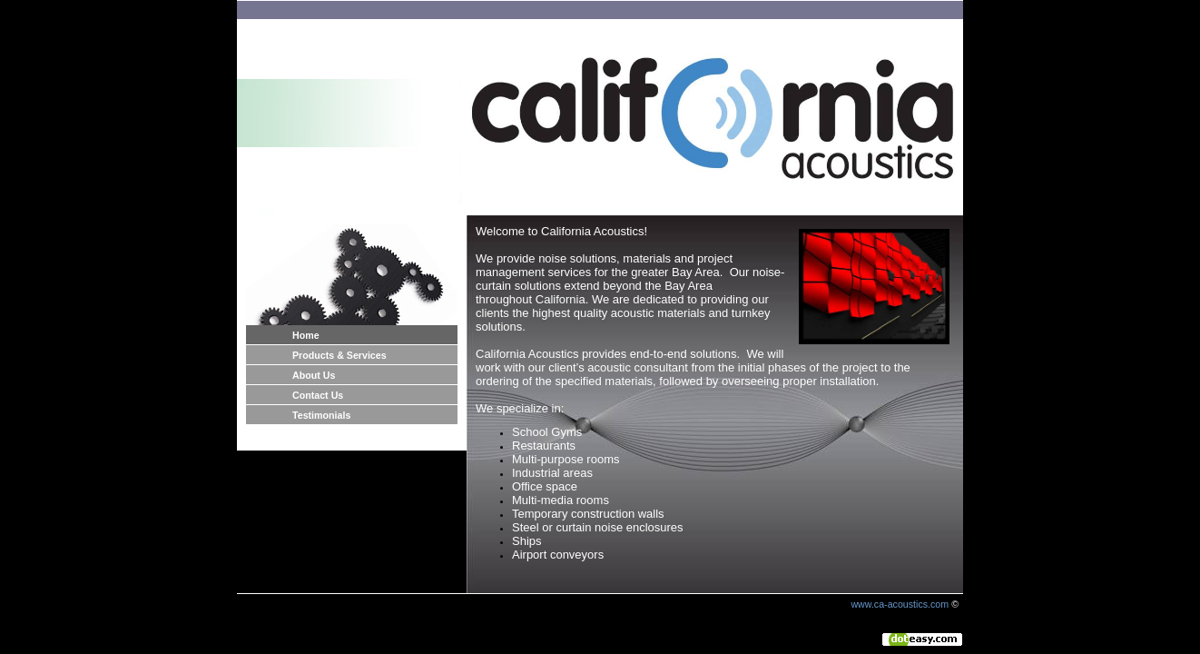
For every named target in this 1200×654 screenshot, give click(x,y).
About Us (313, 375)
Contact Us (317, 395)
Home (306, 335)
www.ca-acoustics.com (900, 604)
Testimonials (321, 415)
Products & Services (339, 355)
